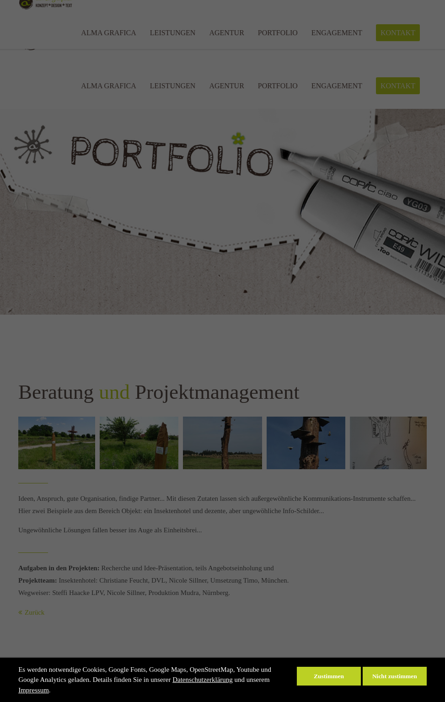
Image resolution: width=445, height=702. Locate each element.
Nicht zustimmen (394, 676)
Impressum (33, 690)
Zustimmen (329, 676)
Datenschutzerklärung (202, 679)
